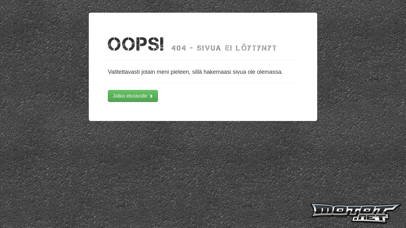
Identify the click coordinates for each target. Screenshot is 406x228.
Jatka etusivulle (133, 95)
